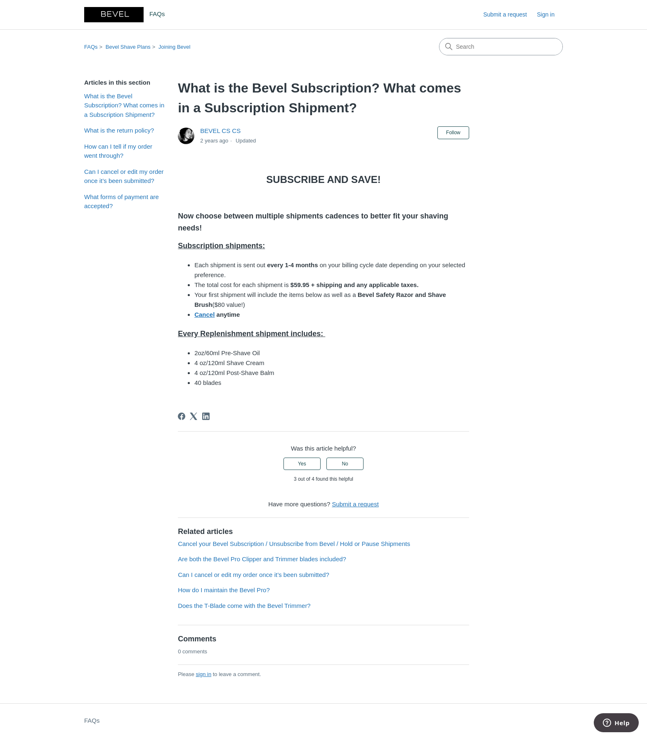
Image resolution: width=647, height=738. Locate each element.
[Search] (500, 46)
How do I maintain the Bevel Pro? (224, 589)
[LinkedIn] (206, 416)
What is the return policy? (119, 130)
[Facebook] (181, 416)
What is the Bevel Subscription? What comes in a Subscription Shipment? (124, 105)
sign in (204, 674)
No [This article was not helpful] (345, 464)
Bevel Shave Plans (128, 47)
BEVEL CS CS (220, 130)
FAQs (91, 47)
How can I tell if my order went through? (118, 151)
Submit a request (505, 14)
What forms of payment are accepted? (121, 201)
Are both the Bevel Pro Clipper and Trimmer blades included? (262, 558)
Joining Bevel (174, 47)
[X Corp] (193, 416)
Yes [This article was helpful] (302, 464)
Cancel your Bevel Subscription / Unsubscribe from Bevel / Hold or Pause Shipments (294, 543)
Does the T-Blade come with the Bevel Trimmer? (244, 605)
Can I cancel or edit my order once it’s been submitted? (124, 176)
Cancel (204, 314)
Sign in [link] (546, 14)
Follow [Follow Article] (453, 132)
